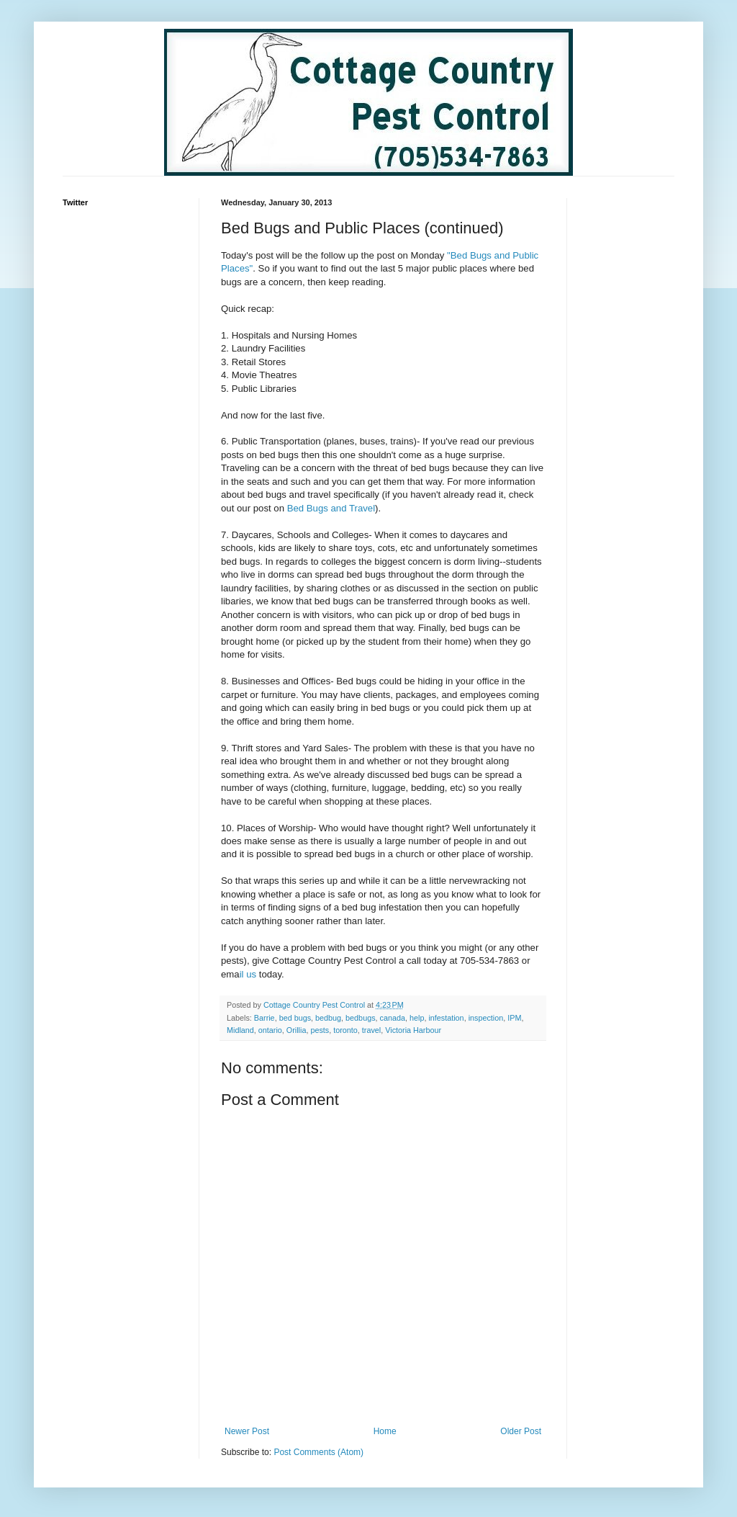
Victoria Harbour (413, 1030)
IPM (514, 1017)
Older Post (520, 1431)
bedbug (328, 1017)
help (417, 1017)
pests (319, 1030)
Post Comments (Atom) (318, 1452)
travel (371, 1030)
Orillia (296, 1030)
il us (248, 974)
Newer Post (247, 1431)
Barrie (264, 1017)
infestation (446, 1017)
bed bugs (295, 1017)
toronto (345, 1030)
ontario (270, 1030)
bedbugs (360, 1017)
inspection (486, 1017)
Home (385, 1431)
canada (392, 1017)
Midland (240, 1030)
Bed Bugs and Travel (331, 508)
